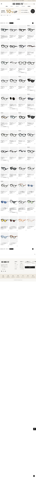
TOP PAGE (3, 269)
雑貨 (7, 15)
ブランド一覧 (16, 264)
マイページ (29, 0)
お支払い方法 (21, 264)
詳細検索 (29, 6)
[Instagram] (1, 271)
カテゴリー (17, 6)
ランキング (23, 6)
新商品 (7, 6)
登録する (30, 267)
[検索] (34, 4)
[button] (35, 23)
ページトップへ (34, 254)
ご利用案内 (21, 263)
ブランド (11, 6)
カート (34, 0)
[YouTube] (5, 271)
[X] (3, 271)
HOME (1, 15)
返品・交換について (22, 267)
